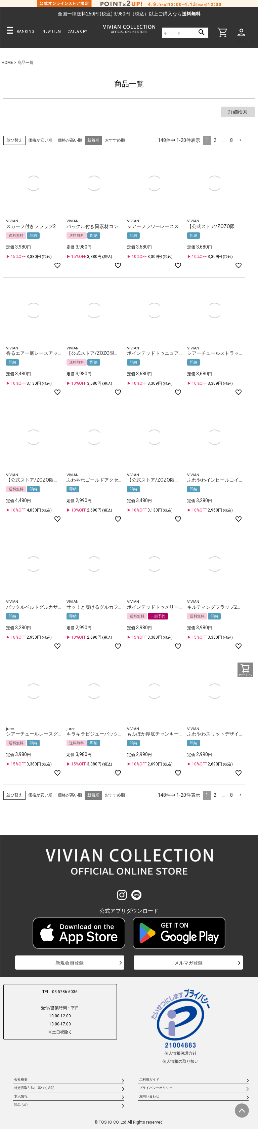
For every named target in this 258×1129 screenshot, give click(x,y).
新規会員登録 (69, 963)
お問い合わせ (149, 1096)
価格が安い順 (40, 140)
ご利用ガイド (149, 1079)
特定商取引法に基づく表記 (34, 1088)
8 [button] (231, 140)
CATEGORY (77, 31)
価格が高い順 (70, 140)
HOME (7, 62)
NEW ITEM (51, 31)
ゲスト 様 (245, 42)
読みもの (21, 1104)
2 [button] (215, 140)
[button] (240, 140)
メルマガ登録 (188, 963)
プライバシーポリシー (156, 1088)
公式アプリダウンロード (129, 911)
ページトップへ (242, 1110)
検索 (201, 33)
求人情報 (21, 1096)
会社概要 (21, 1079)
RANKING (26, 31)
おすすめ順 (115, 140)
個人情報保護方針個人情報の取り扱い (180, 1025)
